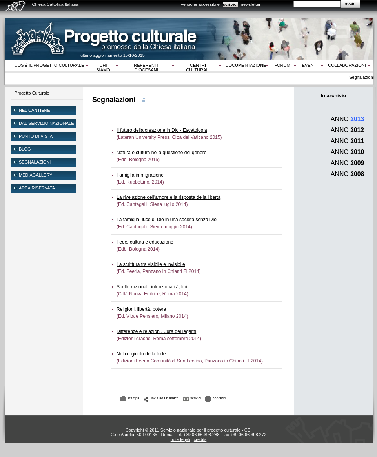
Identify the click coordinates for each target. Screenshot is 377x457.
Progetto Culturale (32, 93)
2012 (357, 130)
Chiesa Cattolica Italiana (55, 4)
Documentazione (246, 65)
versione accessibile (200, 4)
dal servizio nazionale (46, 123)
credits (200, 439)
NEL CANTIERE (34, 110)
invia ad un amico (164, 398)
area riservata (37, 188)
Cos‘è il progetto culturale (49, 65)
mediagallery (35, 175)
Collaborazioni (347, 65)
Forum (282, 65)
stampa (134, 398)
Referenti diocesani (146, 67)
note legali (180, 439)
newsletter (250, 4)
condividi (219, 398)
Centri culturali (197, 67)
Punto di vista (36, 136)
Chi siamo (103, 67)
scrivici (230, 4)
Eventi (310, 65)
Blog (25, 149)
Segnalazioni (35, 162)
